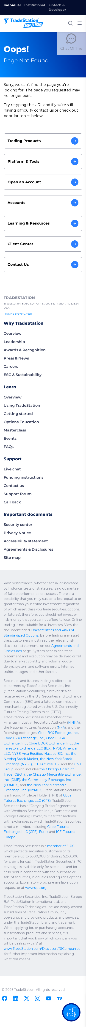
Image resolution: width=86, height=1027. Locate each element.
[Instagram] (37, 998)
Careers (11, 366)
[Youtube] (48, 998)
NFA (61, 733)
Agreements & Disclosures (28, 549)
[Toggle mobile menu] (79, 23)
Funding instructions (23, 477)
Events (10, 438)
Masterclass (15, 430)
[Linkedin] (15, 998)
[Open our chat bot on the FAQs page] (71, 1012)
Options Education (21, 422)
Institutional (34, 5)
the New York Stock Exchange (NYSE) (46, 764)
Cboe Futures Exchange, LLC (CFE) (47, 832)
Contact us (14, 485)
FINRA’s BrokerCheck (19, 313)
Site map (12, 557)
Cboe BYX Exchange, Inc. (58, 738)
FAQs (9, 447)
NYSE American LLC (52, 754)
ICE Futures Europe (35, 837)
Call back (12, 502)
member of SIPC (61, 846)
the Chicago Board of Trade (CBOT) (46, 774)
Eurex (8, 837)
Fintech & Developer (57, 7)
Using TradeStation (22, 405)
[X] (26, 998)
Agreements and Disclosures (57, 651)
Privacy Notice (17, 533)
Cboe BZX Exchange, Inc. (23, 743)
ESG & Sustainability (23, 375)
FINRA (74, 727)
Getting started (18, 414)
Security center (18, 524)
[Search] (70, 23)
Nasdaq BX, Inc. (38, 759)
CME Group (53, 769)
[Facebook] (4, 998)
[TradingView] (59, 998)
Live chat (12, 469)
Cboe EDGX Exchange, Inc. (32, 748)
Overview (13, 333)
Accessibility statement (26, 541)
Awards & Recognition (25, 350)
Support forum (18, 494)
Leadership (14, 342)
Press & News (16, 358)
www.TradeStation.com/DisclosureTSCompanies (42, 949)
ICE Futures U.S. (16, 769)
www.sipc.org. (36, 888)
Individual (12, 5)
